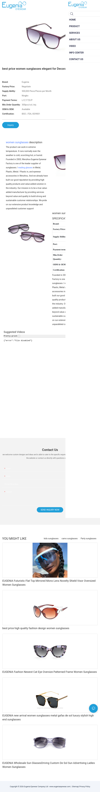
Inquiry (10, 125)
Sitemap (74, 787)
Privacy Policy (84, 787)
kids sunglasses (51, 538)
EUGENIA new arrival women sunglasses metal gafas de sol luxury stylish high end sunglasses (48, 717)
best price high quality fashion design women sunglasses (35, 628)
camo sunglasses (70, 538)
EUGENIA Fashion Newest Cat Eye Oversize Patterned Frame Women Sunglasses (49, 671)
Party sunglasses (88, 538)
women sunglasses (17, 142)
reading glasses (25, 167)
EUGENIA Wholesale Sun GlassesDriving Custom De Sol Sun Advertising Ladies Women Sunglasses (48, 764)
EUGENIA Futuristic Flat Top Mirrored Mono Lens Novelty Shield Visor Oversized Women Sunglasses (48, 582)
